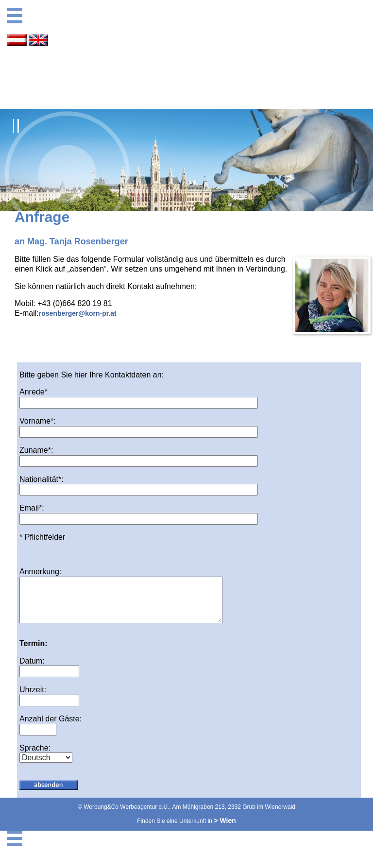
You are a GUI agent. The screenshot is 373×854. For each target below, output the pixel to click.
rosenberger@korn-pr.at (78, 313)
